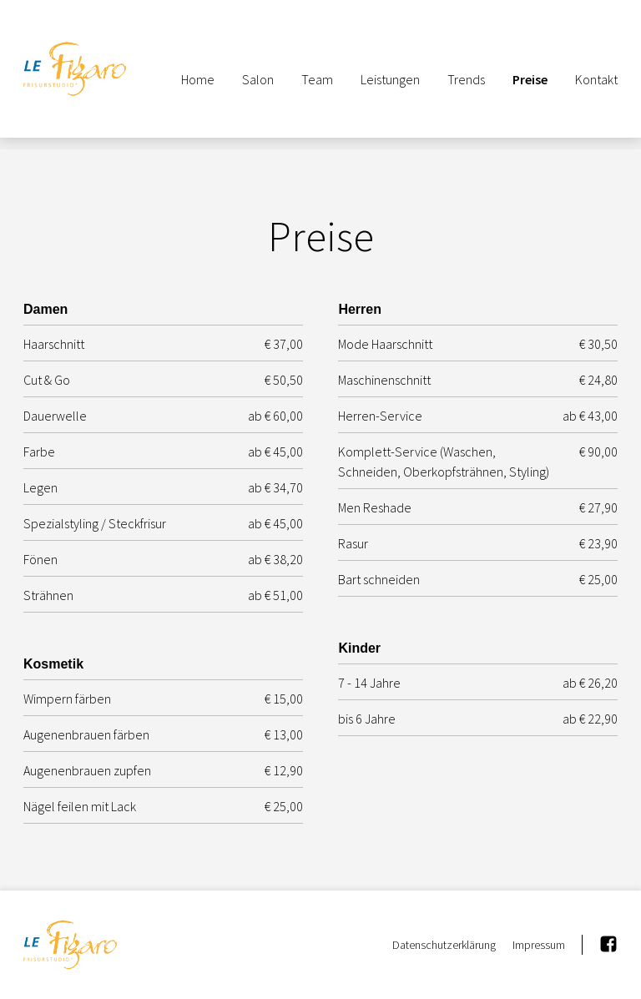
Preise (530, 79)
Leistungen (390, 79)
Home (198, 79)
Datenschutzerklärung (444, 944)
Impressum (538, 944)
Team (317, 79)
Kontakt (596, 79)
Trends (466, 79)
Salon (258, 79)
